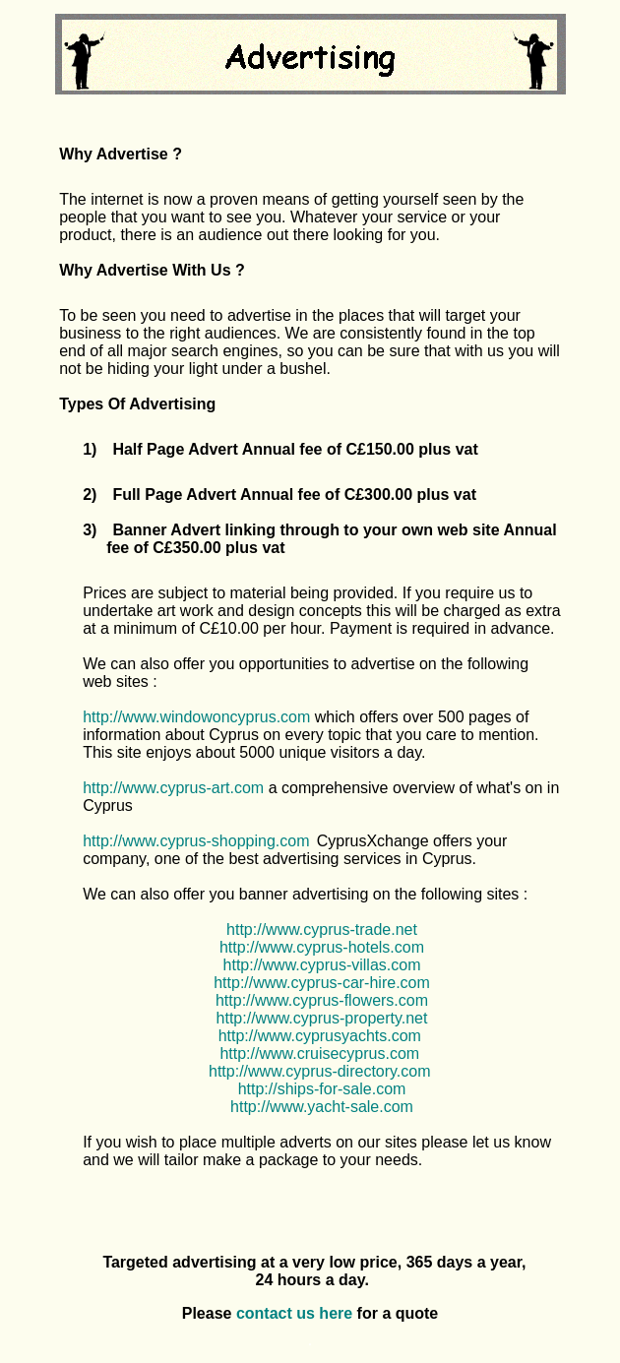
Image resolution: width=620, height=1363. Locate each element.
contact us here (294, 1313)
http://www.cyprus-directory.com (320, 1071)
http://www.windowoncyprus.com (196, 717)
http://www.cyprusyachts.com (319, 1035)
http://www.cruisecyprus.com (319, 1053)
